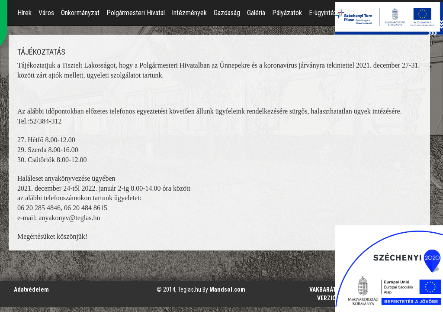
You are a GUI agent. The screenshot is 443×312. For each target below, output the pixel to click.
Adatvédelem (31, 289)
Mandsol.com (227, 289)
